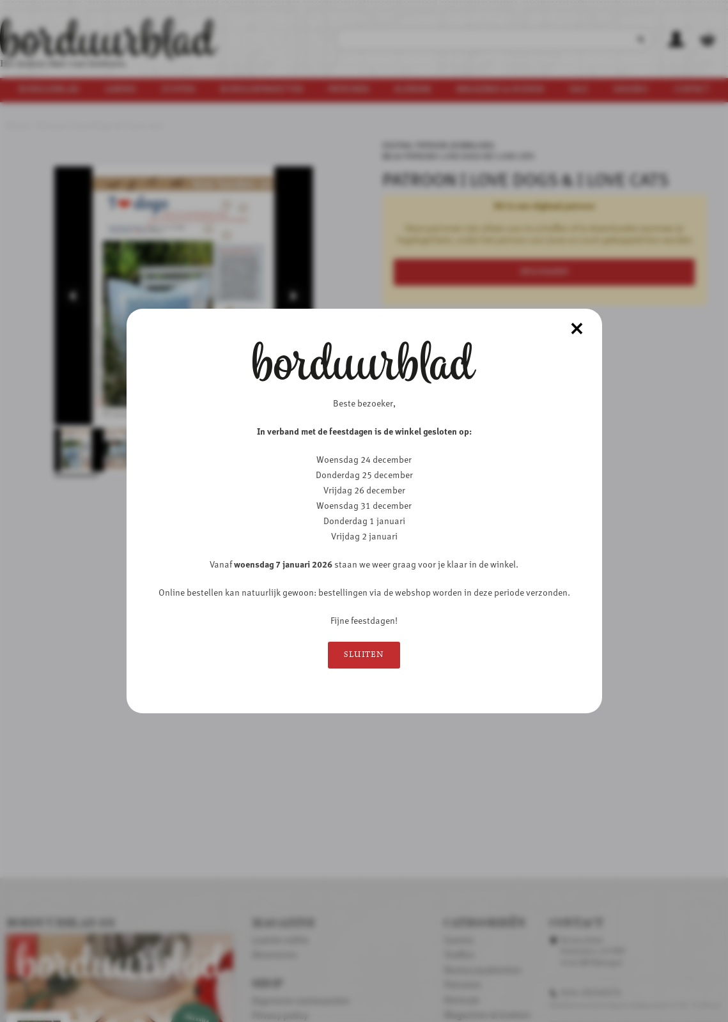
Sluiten (363, 655)
